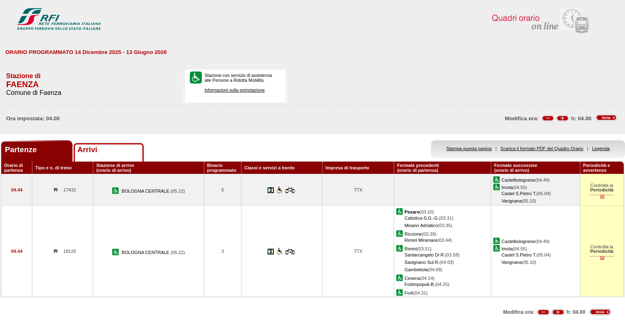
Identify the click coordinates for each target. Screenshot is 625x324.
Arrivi (87, 149)
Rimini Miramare (421, 240)
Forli (408, 292)
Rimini (410, 248)
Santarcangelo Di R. (424, 254)
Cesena (412, 278)
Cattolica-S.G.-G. (421, 218)
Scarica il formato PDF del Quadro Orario (542, 148)
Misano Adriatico (421, 225)
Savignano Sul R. (422, 262)
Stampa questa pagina (469, 148)
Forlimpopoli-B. (419, 284)
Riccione (413, 234)
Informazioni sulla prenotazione (235, 90)
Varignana (511, 200)
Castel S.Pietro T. (518, 193)
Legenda (601, 148)
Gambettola (416, 269)
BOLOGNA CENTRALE (146, 191)
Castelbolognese (518, 180)
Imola (506, 187)
